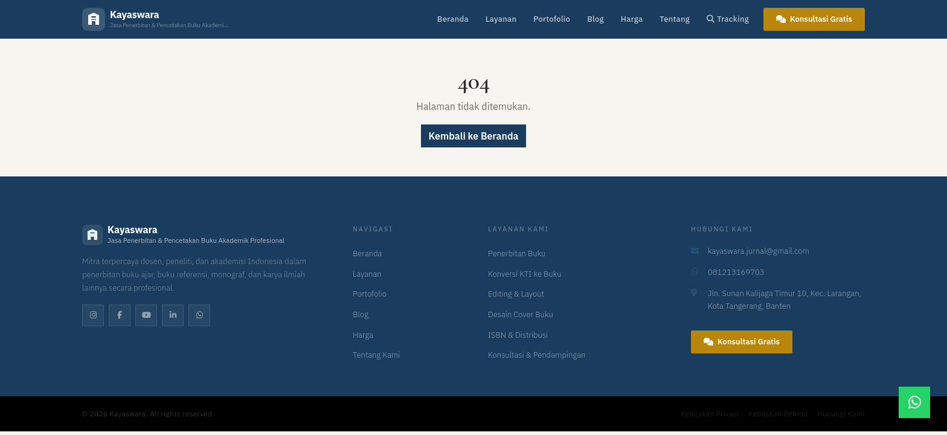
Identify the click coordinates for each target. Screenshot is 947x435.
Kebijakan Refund (777, 413)
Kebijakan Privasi (710, 413)
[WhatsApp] (199, 315)
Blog (595, 19)
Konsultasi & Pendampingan (536, 355)
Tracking (728, 19)
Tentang (675, 19)
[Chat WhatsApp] (914, 402)
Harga (632, 19)
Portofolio (551, 19)
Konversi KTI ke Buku (524, 274)
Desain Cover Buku (520, 314)
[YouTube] (146, 315)
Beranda (453, 19)
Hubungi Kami (841, 413)
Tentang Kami (376, 355)
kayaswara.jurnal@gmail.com (758, 251)
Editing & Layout (516, 294)
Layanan (501, 19)
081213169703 (736, 272)
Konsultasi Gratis (814, 19)
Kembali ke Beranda (474, 136)
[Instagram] (93, 315)
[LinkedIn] (173, 315)
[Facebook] (119, 315)
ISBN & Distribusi (518, 335)
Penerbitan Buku (516, 253)
